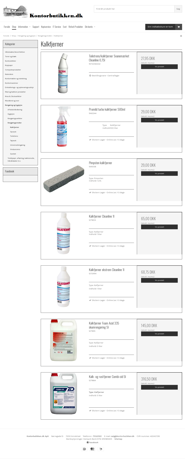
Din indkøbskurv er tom (165, 27)
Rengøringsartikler (15, 118)
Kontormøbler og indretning (16, 79)
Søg (178, 9)
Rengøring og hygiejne (13, 105)
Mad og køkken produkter (15, 92)
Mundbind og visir (12, 101)
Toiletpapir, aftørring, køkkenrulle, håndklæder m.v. (21, 159)
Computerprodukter (13, 70)
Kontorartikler (10, 61)
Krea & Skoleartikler (13, 96)
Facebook (92, 442)
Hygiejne (11, 114)
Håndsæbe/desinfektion (15, 52)
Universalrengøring (17, 145)
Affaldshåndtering (15, 110)
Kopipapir (9, 65)
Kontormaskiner (11, 83)
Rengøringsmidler (15, 123)
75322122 (97, 436)
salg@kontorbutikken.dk (122, 436)
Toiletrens (14, 136)
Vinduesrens (15, 149)
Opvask (13, 132)
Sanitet (13, 154)
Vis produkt (159, 67)
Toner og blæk (10, 56)
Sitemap (118, 439)
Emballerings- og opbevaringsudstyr (19, 87)
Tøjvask (13, 141)
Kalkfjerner (14, 127)
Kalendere (9, 74)
